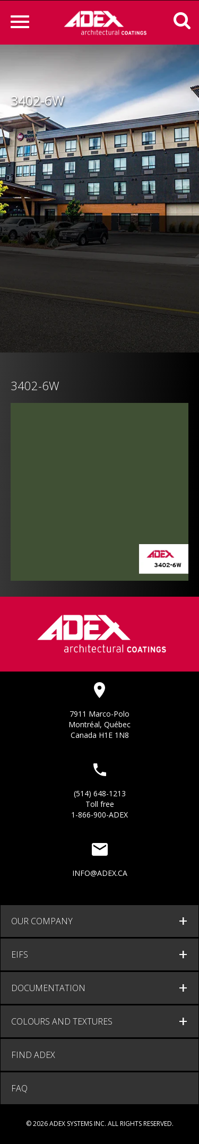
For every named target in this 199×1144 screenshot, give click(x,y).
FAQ (19, 1088)
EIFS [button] (19, 954)
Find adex (33, 1055)
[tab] (99, 921)
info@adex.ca (99, 873)
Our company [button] (42, 921)
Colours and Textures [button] (62, 1021)
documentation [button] (48, 988)
